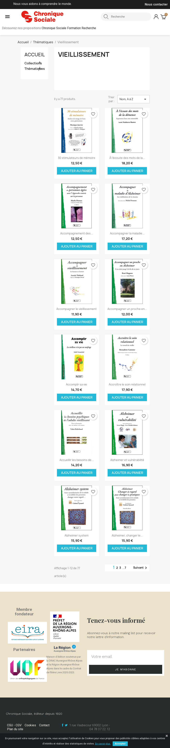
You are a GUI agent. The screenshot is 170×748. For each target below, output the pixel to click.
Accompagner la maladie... (127, 233)
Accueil (34, 54)
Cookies (30, 725)
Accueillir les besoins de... (76, 460)
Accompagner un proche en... (127, 309)
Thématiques (34, 69)
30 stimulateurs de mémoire (76, 158)
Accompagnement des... (76, 233)
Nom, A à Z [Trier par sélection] (133, 99)
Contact (44, 725)
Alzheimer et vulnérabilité (127, 460)
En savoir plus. (103, 743)
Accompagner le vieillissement (76, 309)
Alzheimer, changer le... (127, 535)
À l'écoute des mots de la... (127, 158)
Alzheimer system (76, 535)
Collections (33, 63)
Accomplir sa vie (76, 384)
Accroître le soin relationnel (127, 384)
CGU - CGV (14, 725)
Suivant (140, 567)
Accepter (120, 743)
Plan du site (15, 729)
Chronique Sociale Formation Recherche (69, 28)
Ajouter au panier (77, 171)
